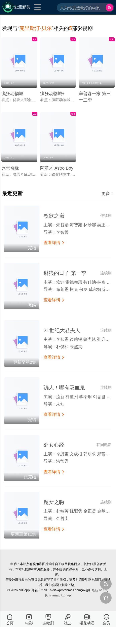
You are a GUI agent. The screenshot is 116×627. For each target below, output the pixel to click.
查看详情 (54, 242)
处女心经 (54, 445)
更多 (107, 193)
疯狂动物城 (12, 93)
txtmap (66, 595)
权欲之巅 (54, 216)
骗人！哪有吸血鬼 (64, 388)
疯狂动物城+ (52, 93)
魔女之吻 (54, 502)
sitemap (54, 595)
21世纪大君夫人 (62, 330)
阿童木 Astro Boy (56, 168)
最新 (95, 590)
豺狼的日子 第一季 (65, 273)
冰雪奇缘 (10, 168)
